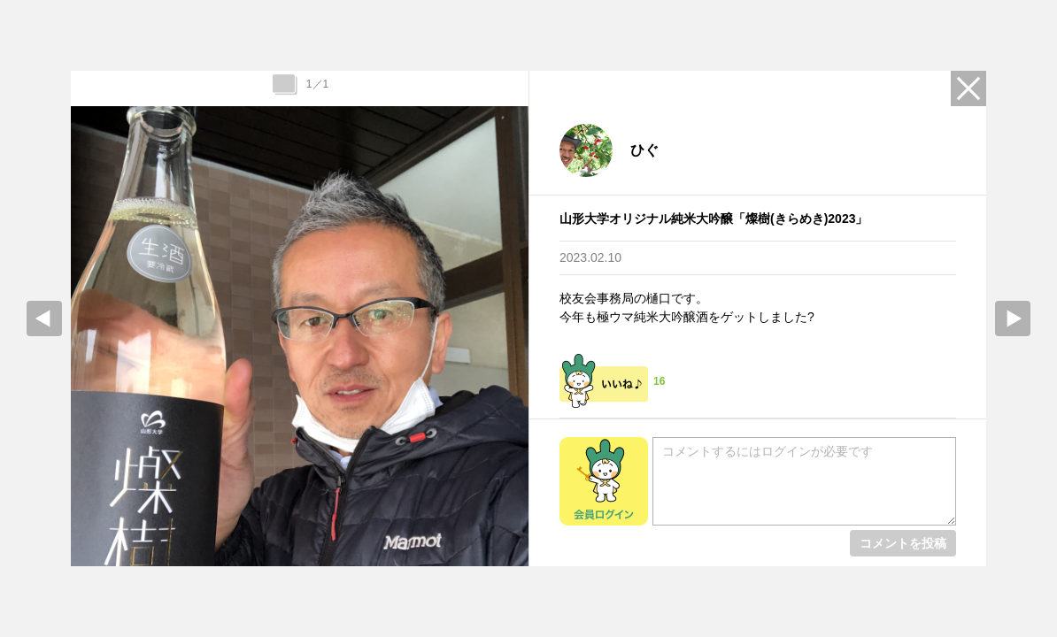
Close (968, 88)
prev (44, 318)
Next (1012, 318)
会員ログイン (603, 481)
